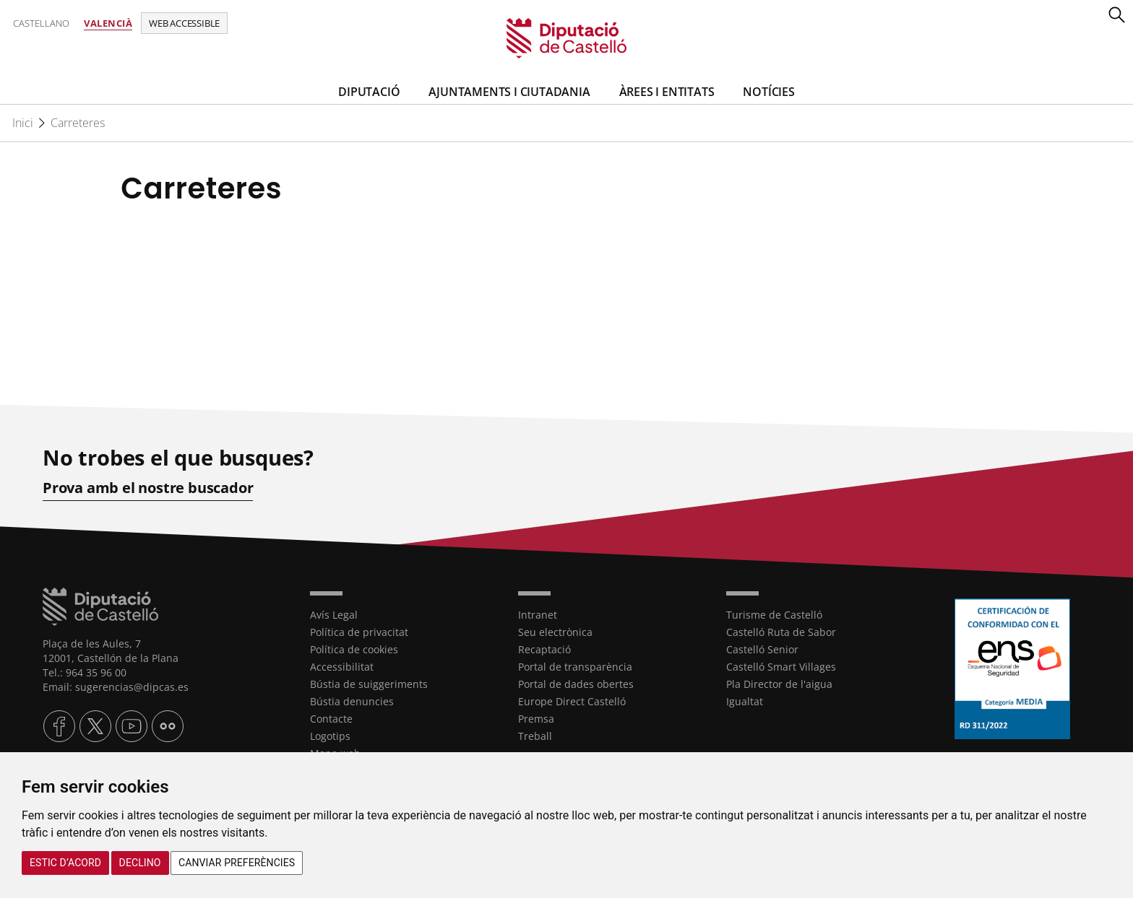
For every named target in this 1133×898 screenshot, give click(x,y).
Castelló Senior (762, 649)
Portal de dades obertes (576, 684)
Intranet (537, 615)
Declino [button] (140, 862)
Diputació (369, 92)
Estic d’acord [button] (65, 862)
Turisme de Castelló (774, 615)
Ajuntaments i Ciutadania (509, 92)
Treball (535, 736)
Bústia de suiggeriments (369, 684)
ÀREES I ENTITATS (667, 92)
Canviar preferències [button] (236, 862)
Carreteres (78, 123)
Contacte (331, 718)
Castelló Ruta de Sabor (781, 632)
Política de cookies (354, 649)
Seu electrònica (555, 632)
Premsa (536, 718)
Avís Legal (334, 615)
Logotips (330, 736)
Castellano (41, 23)
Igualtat (744, 701)
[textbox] (566, 258)
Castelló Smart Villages (781, 667)
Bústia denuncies (352, 701)
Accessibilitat (342, 667)
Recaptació (544, 649)
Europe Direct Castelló (572, 701)
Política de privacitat (359, 632)
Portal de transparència (575, 667)
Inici (22, 123)
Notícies (768, 92)
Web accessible (184, 23)
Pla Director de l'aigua (779, 684)
